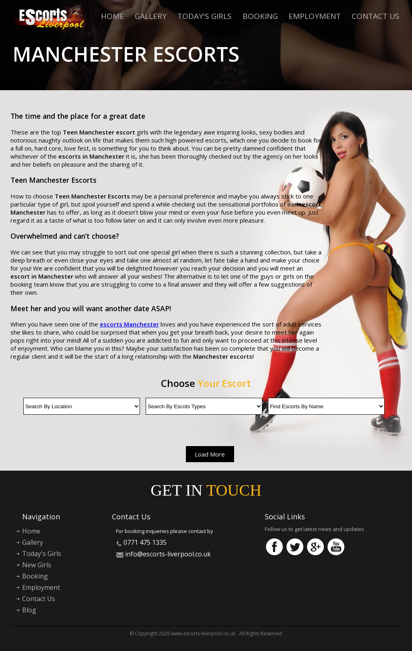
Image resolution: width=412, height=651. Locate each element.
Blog (29, 610)
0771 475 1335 (145, 542)
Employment (314, 16)
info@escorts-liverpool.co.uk (168, 554)
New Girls (36, 564)
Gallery (151, 16)
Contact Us (376, 16)
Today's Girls (204, 16)
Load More (210, 454)
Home (112, 16)
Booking (260, 16)
